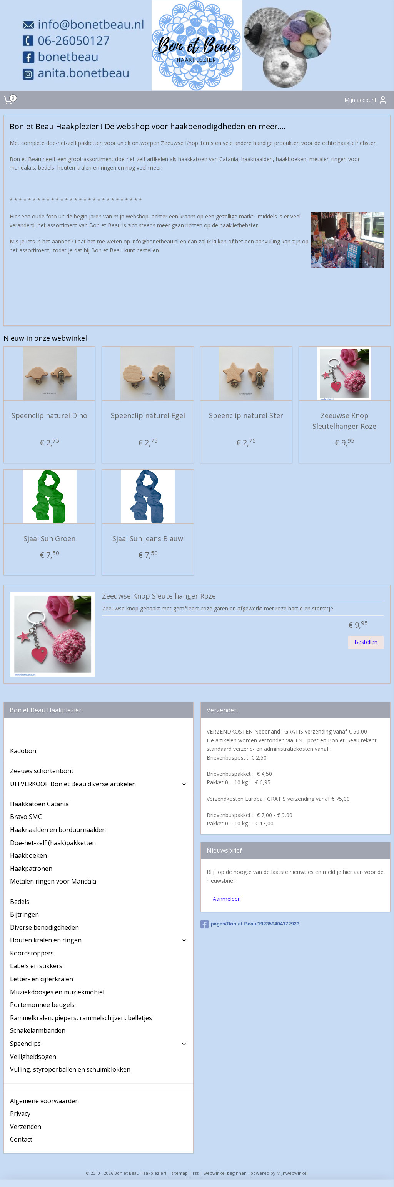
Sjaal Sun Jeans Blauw (147, 538)
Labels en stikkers (36, 966)
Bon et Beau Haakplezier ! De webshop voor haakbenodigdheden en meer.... (73, 734)
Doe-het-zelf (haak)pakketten (53, 843)
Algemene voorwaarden (44, 1101)
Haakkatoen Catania (39, 804)
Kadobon (23, 751)
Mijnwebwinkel (292, 1173)
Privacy (20, 1113)
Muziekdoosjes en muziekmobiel (57, 992)
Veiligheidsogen (33, 1056)
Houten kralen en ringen (98, 940)
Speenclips (98, 1043)
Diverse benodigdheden (44, 927)
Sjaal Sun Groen (49, 538)
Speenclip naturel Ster (246, 415)
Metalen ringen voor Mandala (53, 881)
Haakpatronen (31, 868)
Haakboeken (28, 855)
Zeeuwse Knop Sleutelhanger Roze (344, 420)
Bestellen (365, 641)
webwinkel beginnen (225, 1173)
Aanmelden (227, 898)
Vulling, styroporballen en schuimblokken (70, 1069)
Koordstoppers (32, 953)
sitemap (179, 1173)
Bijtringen (24, 914)
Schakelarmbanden (37, 1030)
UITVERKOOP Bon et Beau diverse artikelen (98, 784)
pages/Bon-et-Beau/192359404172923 (250, 924)
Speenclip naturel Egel (148, 415)
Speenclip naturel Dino (49, 415)
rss (196, 1173)
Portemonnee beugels (42, 1004)
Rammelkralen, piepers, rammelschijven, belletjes (81, 1018)
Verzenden (25, 1126)
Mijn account (365, 100)
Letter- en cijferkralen (41, 979)
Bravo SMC (26, 816)
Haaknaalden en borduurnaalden (58, 829)
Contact (21, 1139)
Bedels (19, 901)
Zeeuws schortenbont (41, 771)
